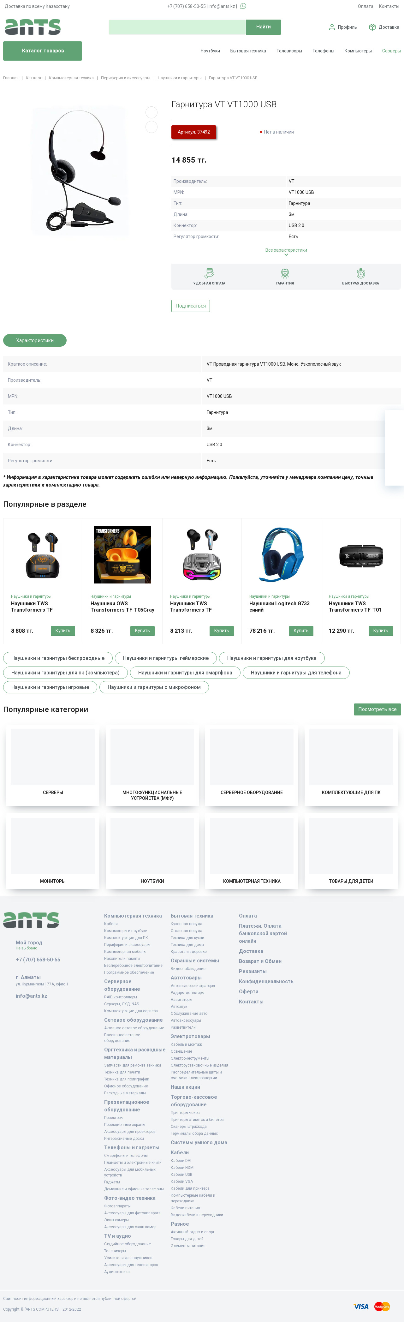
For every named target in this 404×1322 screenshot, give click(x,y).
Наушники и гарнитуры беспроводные (57, 658)
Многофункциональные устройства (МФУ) (152, 795)
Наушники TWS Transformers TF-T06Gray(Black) (33, 610)
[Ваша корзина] (394, 419)
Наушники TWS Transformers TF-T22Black (192, 610)
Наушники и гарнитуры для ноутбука (272, 658)
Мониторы (53, 881)
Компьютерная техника (252, 881)
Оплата (365, 6)
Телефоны (323, 50)
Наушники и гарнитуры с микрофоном (154, 687)
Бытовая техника (248, 50)
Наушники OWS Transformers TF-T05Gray (122, 607)
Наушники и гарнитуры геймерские (166, 658)
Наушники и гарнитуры (31, 596)
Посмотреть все (377, 709)
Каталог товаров (36, 51)
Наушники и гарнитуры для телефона (296, 673)
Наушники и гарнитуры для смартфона (185, 673)
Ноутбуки (210, 50)
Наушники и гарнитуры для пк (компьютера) (65, 673)
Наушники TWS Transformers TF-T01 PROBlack (355, 610)
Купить (63, 630)
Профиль (347, 27)
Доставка (389, 27)
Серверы (391, 50)
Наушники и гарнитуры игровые (50, 687)
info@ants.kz (222, 6)
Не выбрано (29, 948)
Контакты (389, 6)
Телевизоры (289, 50)
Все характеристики (286, 250)
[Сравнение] (394, 457)
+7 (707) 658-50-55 (186, 6)
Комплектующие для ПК (351, 792)
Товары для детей (351, 881)
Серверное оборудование (252, 792)
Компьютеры (358, 50)
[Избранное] (394, 438)
